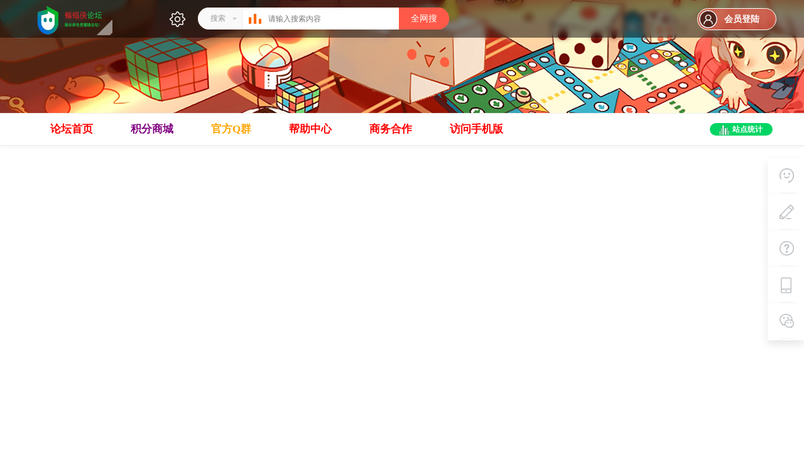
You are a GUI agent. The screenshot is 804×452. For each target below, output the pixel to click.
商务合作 (390, 129)
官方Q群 (231, 129)
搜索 (217, 18)
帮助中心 (310, 129)
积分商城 (152, 129)
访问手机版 (476, 129)
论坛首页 (71, 129)
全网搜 (424, 18)
